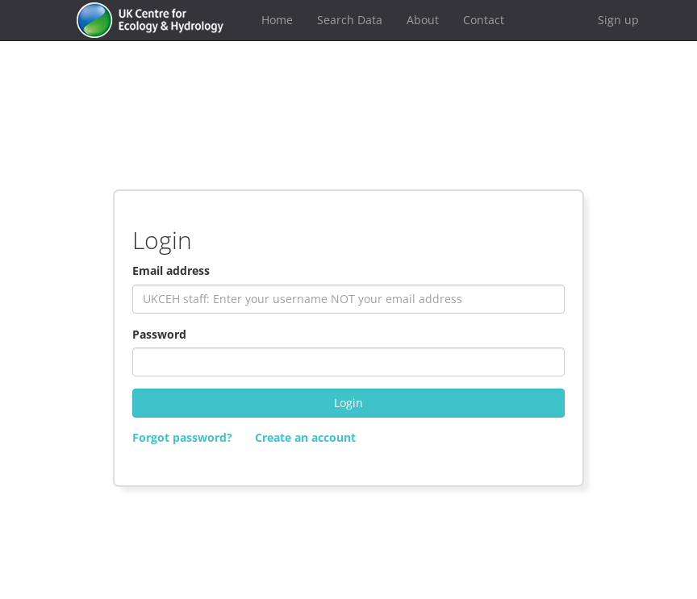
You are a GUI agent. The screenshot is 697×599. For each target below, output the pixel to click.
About (423, 19)
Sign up (618, 19)
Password (159, 334)
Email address (171, 270)
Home (277, 19)
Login (348, 402)
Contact (483, 19)
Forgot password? (182, 437)
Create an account (305, 437)
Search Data (349, 19)
